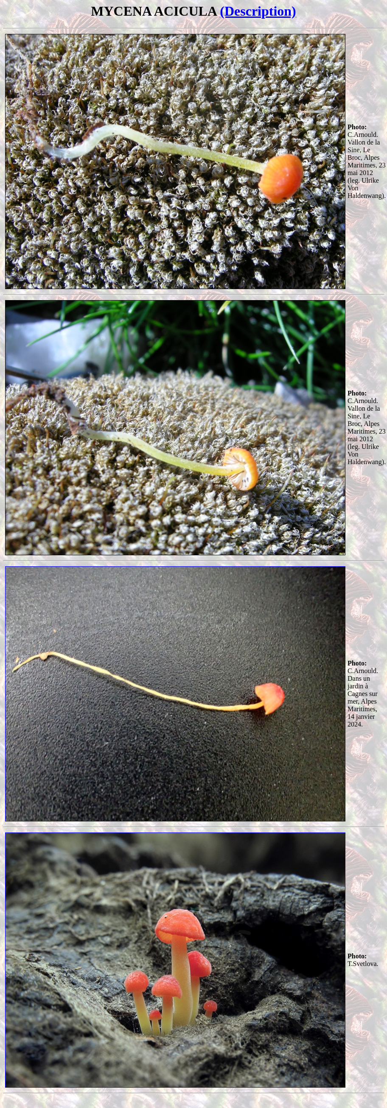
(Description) (258, 11)
